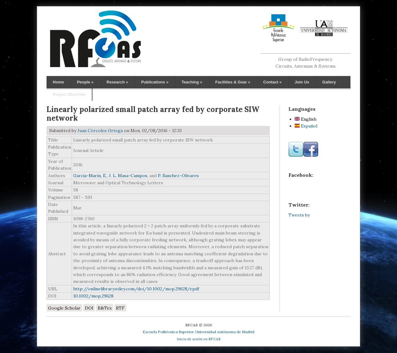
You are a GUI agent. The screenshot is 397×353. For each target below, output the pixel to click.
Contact (272, 82)
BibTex (105, 308)
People (85, 82)
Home (58, 82)
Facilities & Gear (232, 82)
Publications (154, 82)
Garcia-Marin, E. (90, 175)
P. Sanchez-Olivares (178, 175)
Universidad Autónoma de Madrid (224, 331)
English (305, 119)
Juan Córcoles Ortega (100, 130)
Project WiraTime (69, 94)
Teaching (191, 82)
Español (306, 126)
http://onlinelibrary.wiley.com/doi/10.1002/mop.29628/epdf (136, 289)
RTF (120, 308)
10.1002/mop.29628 (93, 296)
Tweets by (299, 215)
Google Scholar (64, 308)
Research (117, 82)
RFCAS (199, 339)
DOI (89, 308)
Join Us (302, 82)
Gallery (329, 82)
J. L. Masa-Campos (128, 175)
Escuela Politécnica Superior (168, 331)
